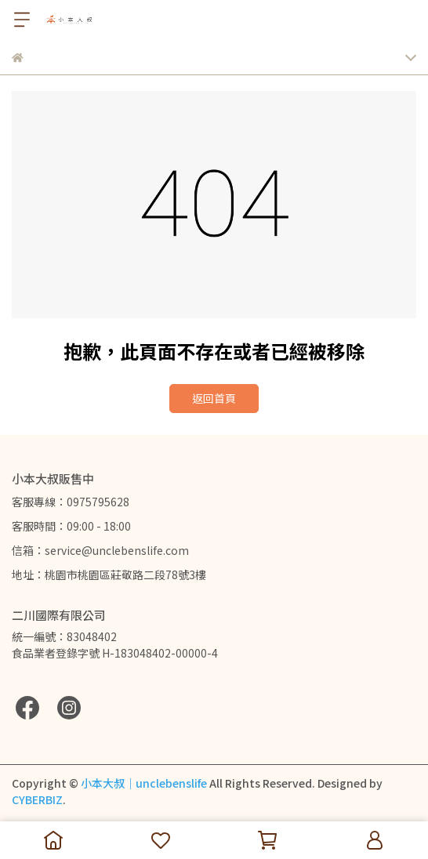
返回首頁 (214, 398)
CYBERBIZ (37, 799)
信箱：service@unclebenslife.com (100, 550)
